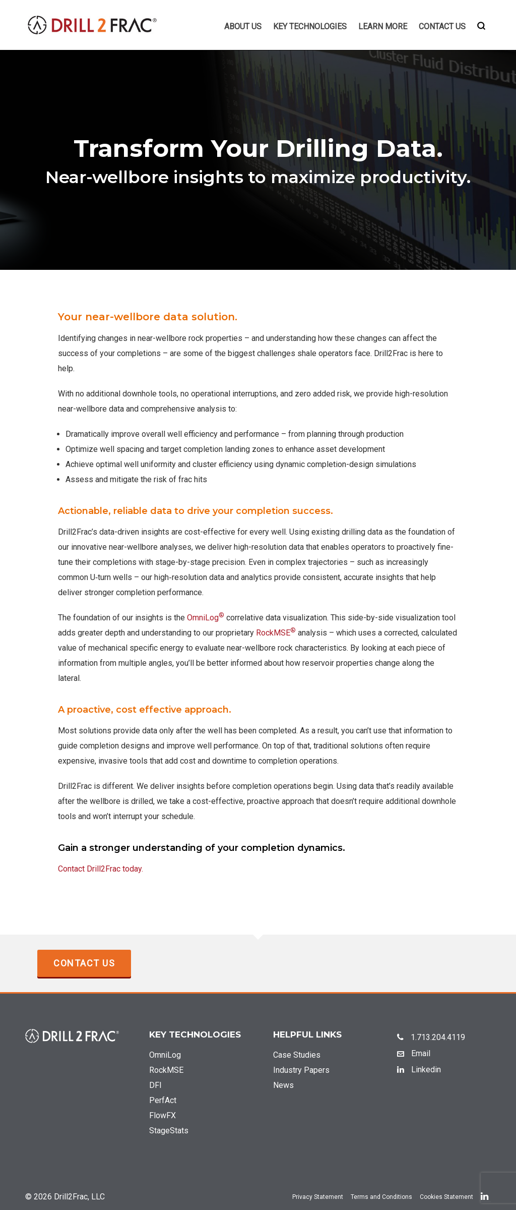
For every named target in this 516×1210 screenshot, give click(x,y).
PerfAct (162, 1100)
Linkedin (419, 1069)
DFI (155, 1085)
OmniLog (205, 617)
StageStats (168, 1130)
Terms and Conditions (381, 1196)
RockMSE (276, 633)
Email (413, 1053)
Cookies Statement (446, 1196)
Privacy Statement (317, 1196)
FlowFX (162, 1115)
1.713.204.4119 (431, 1037)
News (283, 1085)
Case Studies (296, 1055)
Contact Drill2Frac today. (100, 869)
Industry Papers (301, 1070)
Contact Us (84, 963)
